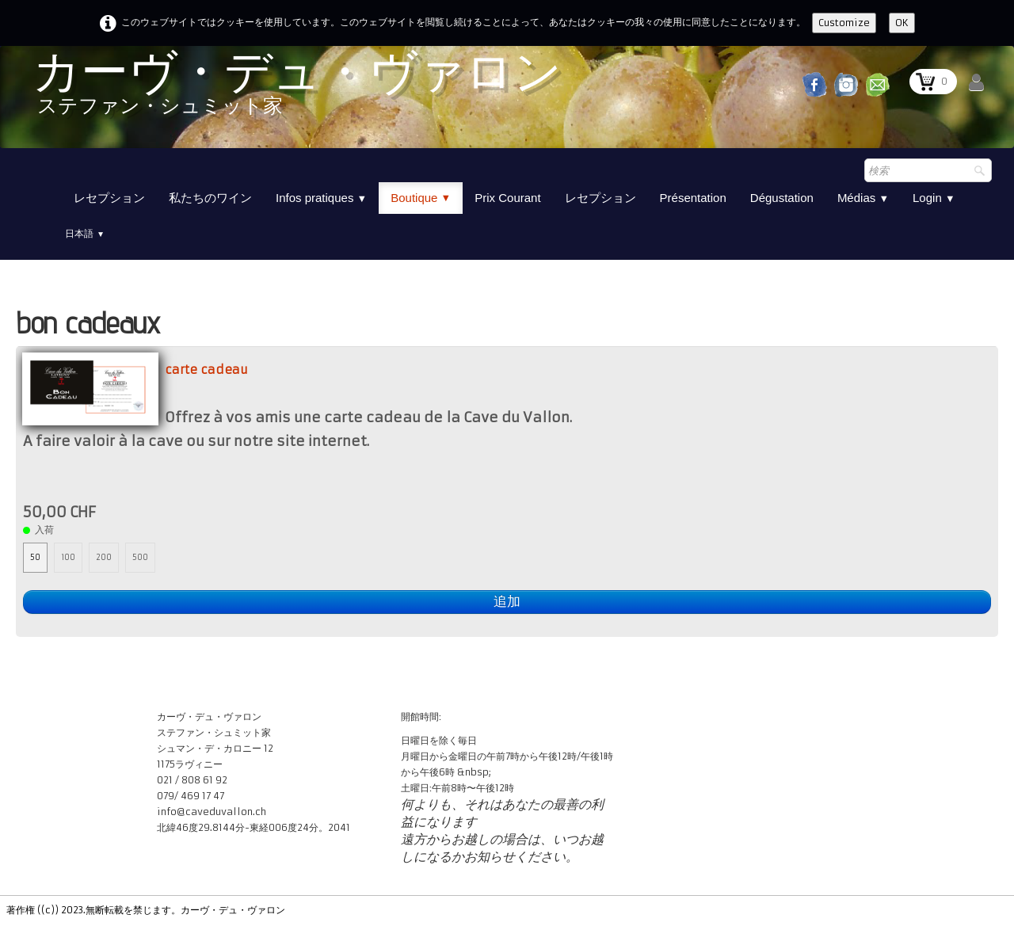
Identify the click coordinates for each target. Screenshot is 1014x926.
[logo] (297, 89)
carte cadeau (206, 370)
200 (104, 557)
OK (902, 23)
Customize (844, 23)
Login (934, 197)
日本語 (85, 233)
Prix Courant (507, 197)
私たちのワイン (210, 197)
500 (140, 557)
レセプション (109, 197)
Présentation (693, 197)
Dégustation (782, 197)
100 (68, 557)
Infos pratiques (321, 197)
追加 (507, 601)
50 (35, 557)
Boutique (421, 198)
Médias (863, 197)
